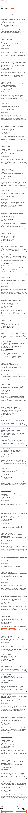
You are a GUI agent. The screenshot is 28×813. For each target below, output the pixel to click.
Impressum (18, 811)
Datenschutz (23, 811)
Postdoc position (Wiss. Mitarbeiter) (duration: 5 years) (14, 557)
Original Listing (5, 563)
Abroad (19, 14)
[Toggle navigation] (2, 1)
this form (12, 8)
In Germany (10, 14)
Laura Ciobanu (9, 562)
